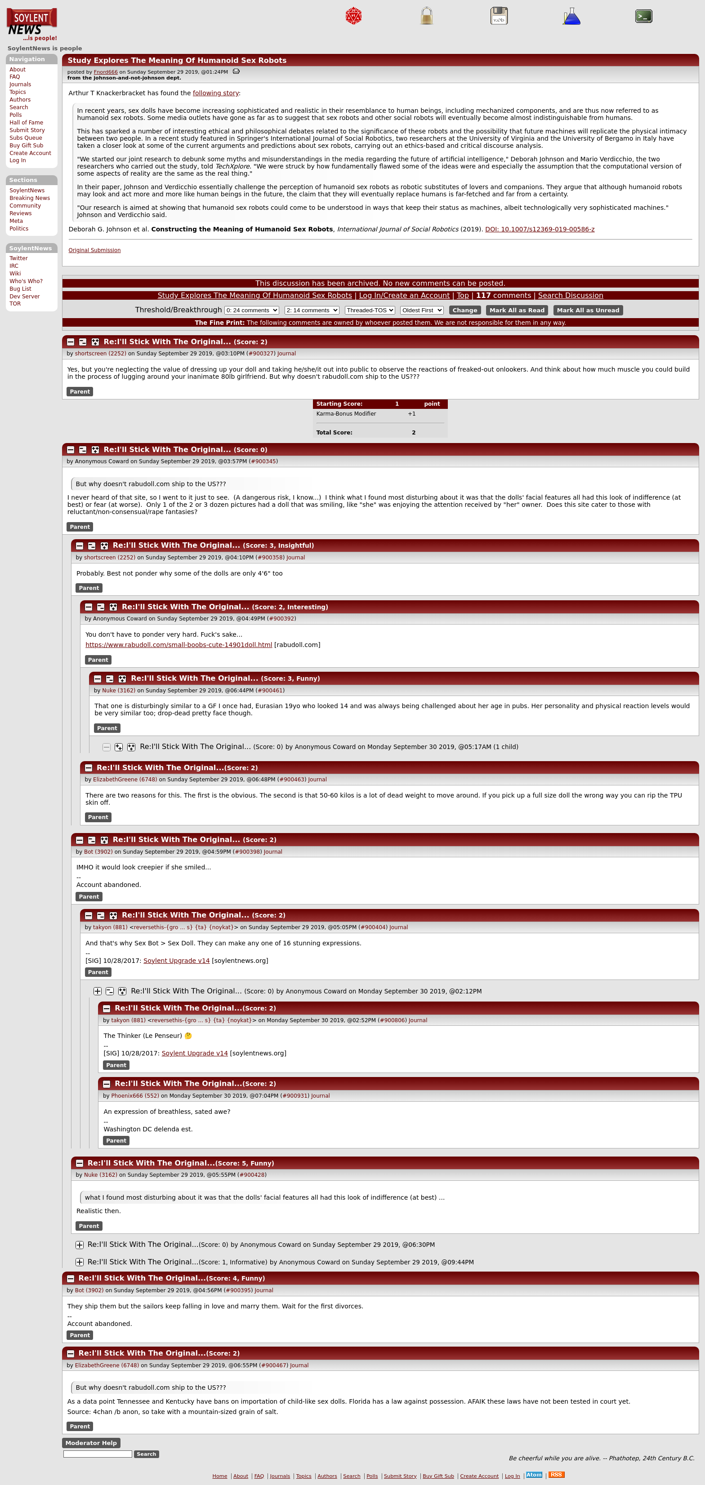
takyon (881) (110, 927)
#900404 (373, 927)
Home (220, 1476)
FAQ (14, 77)
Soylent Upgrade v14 (176, 960)
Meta (16, 221)
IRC (13, 266)
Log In (17, 160)
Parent (80, 391)
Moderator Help (91, 1443)
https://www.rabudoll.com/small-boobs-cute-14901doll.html (178, 644)
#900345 (263, 461)
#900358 (270, 557)
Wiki (15, 273)
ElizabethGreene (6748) (125, 779)
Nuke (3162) (118, 690)
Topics (17, 92)
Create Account (30, 153)
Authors (20, 100)
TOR (15, 304)
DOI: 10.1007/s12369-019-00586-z (539, 229)
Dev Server (24, 296)
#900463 (291, 779)
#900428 (252, 1175)
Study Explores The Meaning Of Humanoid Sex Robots (176, 60)
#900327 (261, 353)
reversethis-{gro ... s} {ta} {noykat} (184, 927)
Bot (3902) (98, 852)
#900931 (295, 1096)
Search (18, 107)
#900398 (247, 852)
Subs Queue (25, 138)
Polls (15, 115)
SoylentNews (32, 25)
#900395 (238, 1290)
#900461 (270, 690)
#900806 (392, 1020)
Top (463, 295)
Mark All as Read (517, 310)
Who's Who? (26, 281)
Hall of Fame (26, 123)
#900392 (281, 619)
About (17, 69)
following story (216, 93)
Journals (20, 84)
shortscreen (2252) (100, 353)
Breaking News (29, 198)
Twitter (18, 258)
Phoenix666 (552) (135, 1096)
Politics (18, 229)
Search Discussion (570, 295)
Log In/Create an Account (404, 295)
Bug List (20, 289)
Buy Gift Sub (26, 145)
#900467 (273, 1365)
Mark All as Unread (588, 310)
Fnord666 (106, 72)
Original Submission (95, 250)
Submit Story (27, 130)
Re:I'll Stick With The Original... (168, 341)
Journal (286, 353)
